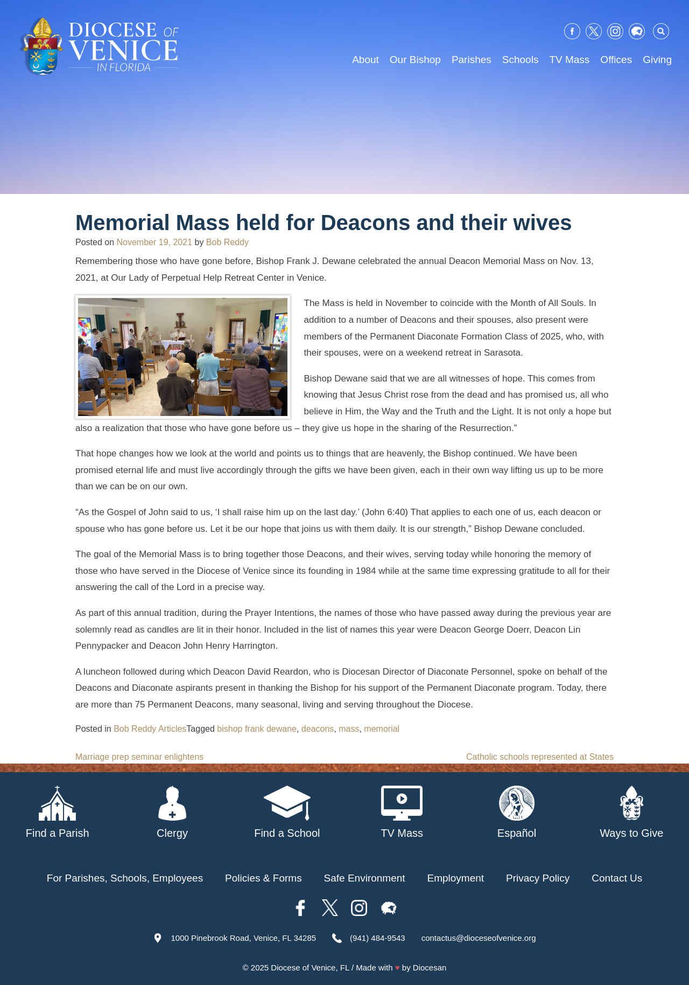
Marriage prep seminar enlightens (139, 756)
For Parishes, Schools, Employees (125, 878)
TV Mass (569, 59)
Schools (520, 59)
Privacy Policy (538, 878)
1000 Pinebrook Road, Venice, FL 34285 (243, 937)
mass (349, 728)
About (365, 59)
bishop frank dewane (257, 728)
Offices (616, 59)
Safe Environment (364, 878)
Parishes (471, 59)
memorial (381, 728)
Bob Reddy (227, 242)
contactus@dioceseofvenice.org (478, 937)
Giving (657, 59)
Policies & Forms (263, 878)
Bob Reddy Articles (150, 728)
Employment (455, 878)
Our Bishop (415, 59)
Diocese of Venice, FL (310, 967)
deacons (317, 728)
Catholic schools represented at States (540, 756)
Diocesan (430, 967)
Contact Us (617, 878)
